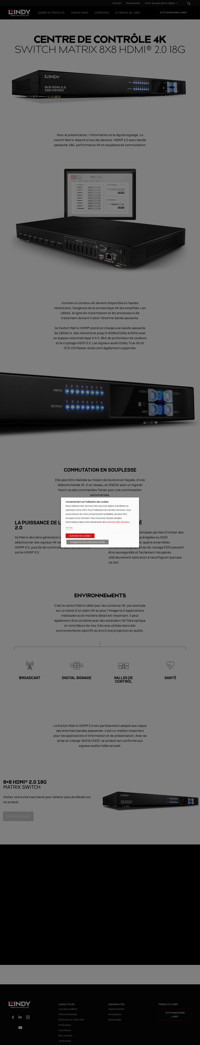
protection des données (117, 521)
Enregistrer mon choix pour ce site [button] (87, 542)
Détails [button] (69, 527)
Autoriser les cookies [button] (80, 535)
